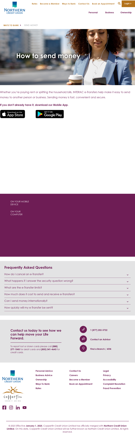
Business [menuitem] (109, 12)
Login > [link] (127, 3)
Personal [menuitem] (93, 12)
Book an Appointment (103, 4)
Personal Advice (44, 371)
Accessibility (109, 379)
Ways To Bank (43, 384)
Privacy (107, 375)
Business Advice (44, 375)
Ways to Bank (69, 4)
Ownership (41, 379)
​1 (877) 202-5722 (98, 330)
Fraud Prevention (112, 388)
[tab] (20, 203)
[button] (67, 274)
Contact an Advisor (100, 339)
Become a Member (50, 4)
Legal (106, 371)
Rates (35, 4)
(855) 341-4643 (48, 349)
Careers (73, 375)
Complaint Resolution (114, 384)
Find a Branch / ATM (100, 349)
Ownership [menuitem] (126, 12)
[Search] (119, 3)
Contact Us (83, 4)
